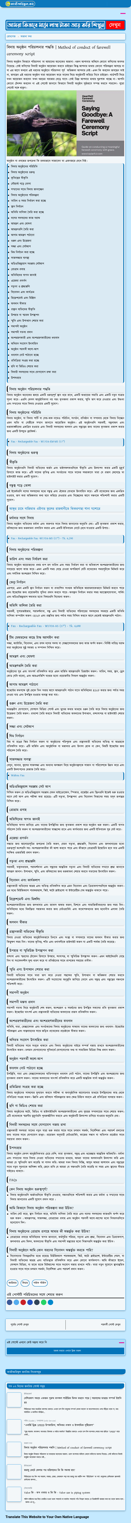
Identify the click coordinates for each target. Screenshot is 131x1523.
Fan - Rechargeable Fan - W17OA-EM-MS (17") (38, 442)
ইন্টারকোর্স (28, 1393)
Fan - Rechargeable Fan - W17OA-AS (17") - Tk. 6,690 (46, 626)
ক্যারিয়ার (13, 1283)
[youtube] (103, 4)
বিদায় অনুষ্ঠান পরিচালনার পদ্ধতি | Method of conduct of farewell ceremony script (68, 1448)
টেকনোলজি (28, 1488)
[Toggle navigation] (123, 4)
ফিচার (25, 1283)
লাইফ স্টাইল (40, 1283)
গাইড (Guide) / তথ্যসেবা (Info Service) (40, 1420)
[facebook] (92, 4)
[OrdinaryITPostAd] (65, 25)
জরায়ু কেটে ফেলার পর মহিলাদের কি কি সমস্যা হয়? (49, 1470)
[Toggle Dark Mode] (111, 4)
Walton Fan (17, 775)
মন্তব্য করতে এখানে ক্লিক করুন (65, 1351)
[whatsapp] (98, 4)
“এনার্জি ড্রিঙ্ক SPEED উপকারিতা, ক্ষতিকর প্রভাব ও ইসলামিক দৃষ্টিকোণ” (59, 1425)
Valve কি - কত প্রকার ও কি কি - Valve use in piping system (57, 1493)
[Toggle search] (117, 4)
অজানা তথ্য (28, 1443)
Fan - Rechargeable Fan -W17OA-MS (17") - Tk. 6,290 (42, 538)
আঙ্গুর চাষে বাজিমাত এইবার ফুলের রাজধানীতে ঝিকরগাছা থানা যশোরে (54, 508)
